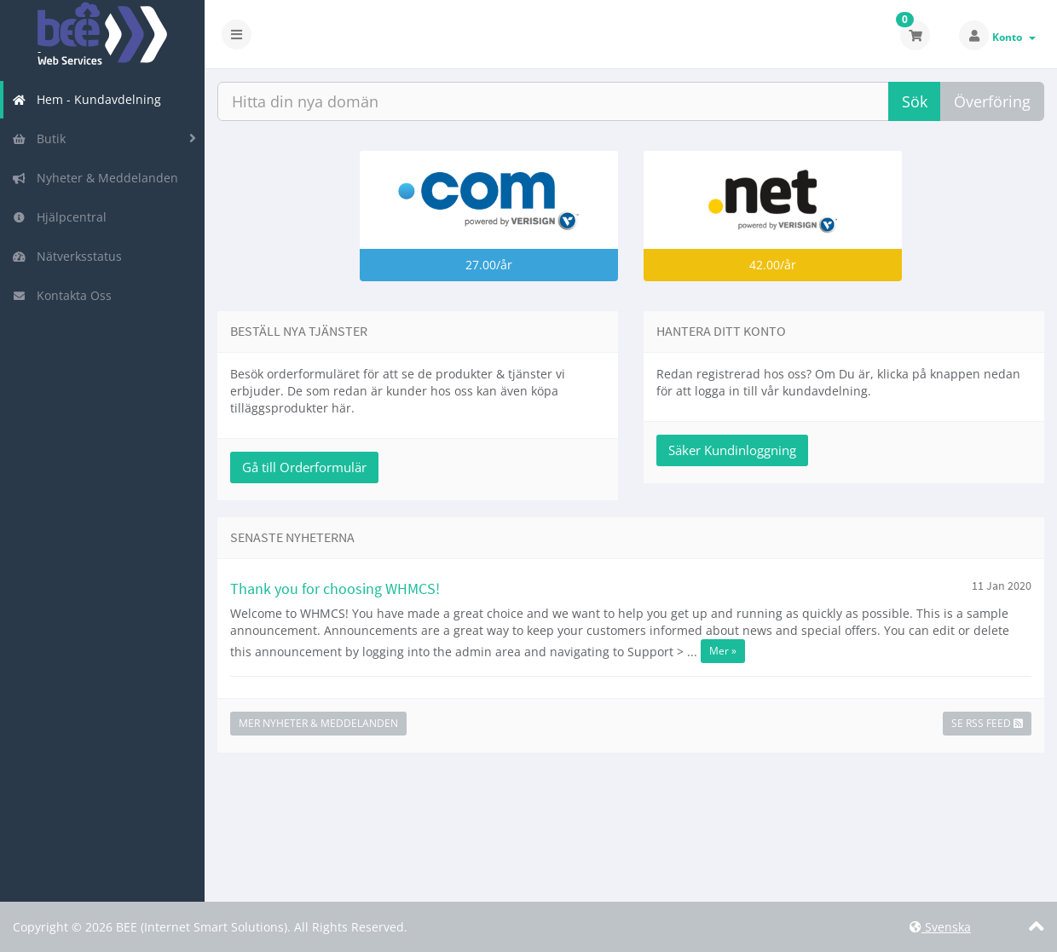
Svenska (940, 927)
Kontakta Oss (62, 295)
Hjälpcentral (59, 217)
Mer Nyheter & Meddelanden (318, 723)
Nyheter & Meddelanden (95, 178)
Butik (39, 138)
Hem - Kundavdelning (86, 99)
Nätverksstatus (67, 256)
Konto (1014, 37)
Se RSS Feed (987, 723)
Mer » (722, 650)
